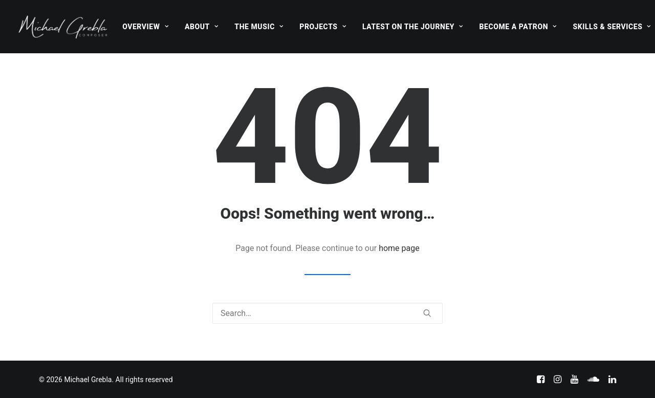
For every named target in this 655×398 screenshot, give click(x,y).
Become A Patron (518, 27)
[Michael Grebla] (62, 26)
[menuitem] (145, 26)
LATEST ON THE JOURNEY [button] (412, 27)
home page (399, 248)
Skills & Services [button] (611, 27)
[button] (427, 313)
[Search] (327, 313)
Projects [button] (322, 27)
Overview (145, 27)
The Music (258, 27)
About (201, 27)
